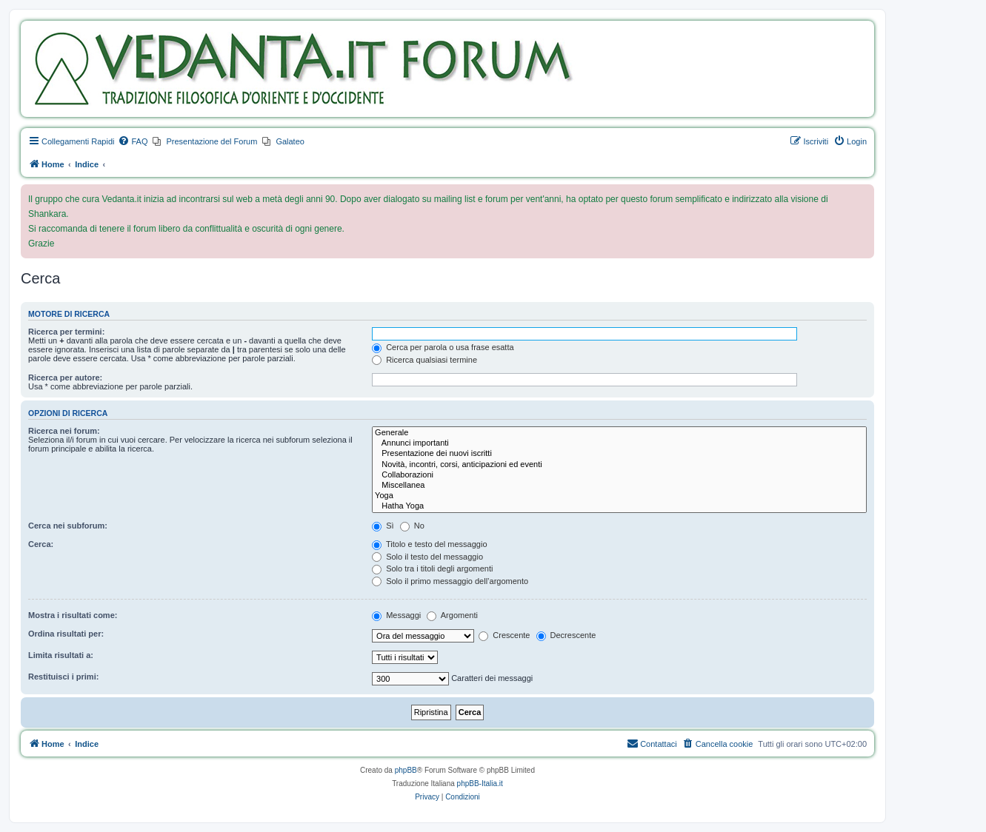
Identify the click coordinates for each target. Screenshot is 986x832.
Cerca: (40, 544)
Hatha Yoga (619, 506)
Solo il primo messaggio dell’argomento (450, 581)
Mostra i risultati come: (72, 615)
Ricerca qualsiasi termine (424, 359)
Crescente (504, 635)
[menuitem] (132, 141)
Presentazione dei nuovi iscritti (619, 454)
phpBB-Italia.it (480, 783)
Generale (619, 433)
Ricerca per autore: (65, 377)
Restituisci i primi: (63, 676)
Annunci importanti (619, 443)
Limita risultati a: (60, 655)
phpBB (406, 770)
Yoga (619, 496)
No (412, 525)
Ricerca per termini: (66, 331)
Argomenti (452, 615)
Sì (382, 525)
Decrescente (566, 635)
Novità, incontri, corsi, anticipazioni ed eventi (619, 465)
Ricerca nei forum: (64, 430)
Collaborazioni (619, 475)
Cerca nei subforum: (67, 525)
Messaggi (396, 615)
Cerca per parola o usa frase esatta (442, 347)
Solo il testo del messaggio (427, 556)
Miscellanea (619, 485)
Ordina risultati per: (66, 633)
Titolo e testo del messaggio (429, 544)
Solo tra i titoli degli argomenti (432, 568)
